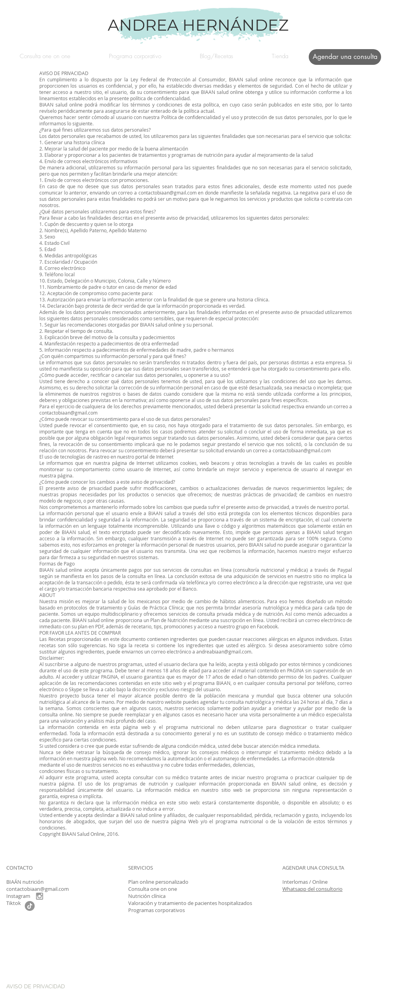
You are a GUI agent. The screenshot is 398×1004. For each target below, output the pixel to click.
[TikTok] (30, 906)
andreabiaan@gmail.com (223, 651)
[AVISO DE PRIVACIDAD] (59, 986)
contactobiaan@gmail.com (167, 192)
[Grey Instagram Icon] (39, 896)
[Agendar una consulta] (345, 57)
